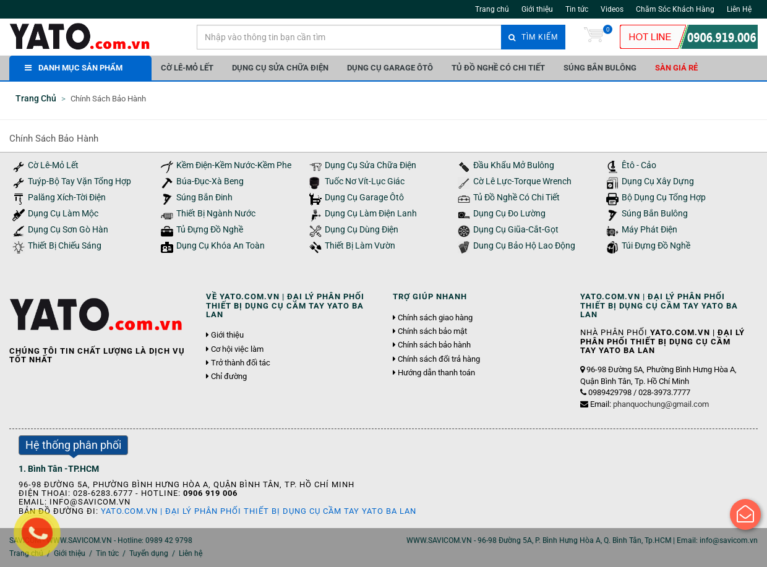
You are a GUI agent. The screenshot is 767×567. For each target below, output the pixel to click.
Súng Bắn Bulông (599, 67)
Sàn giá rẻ (676, 67)
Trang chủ (492, 9)
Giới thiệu (537, 9)
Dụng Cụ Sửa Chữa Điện (280, 67)
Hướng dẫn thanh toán (436, 373)
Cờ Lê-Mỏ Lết (187, 67)
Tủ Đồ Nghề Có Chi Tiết (498, 67)
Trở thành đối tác (240, 363)
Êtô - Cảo (639, 165)
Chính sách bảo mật (432, 331)
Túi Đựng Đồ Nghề (656, 245)
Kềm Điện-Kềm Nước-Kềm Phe (233, 165)
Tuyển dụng (148, 553)
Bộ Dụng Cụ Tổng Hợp (664, 197)
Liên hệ (190, 553)
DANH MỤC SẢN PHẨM (73, 67)
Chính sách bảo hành (434, 345)
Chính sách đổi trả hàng (439, 359)
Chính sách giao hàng (435, 317)
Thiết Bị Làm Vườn (360, 245)
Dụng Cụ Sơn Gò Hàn (68, 229)
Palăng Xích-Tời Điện (67, 197)
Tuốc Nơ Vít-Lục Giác (365, 181)
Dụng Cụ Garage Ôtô (390, 67)
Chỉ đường (229, 376)
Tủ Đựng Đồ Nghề (209, 229)
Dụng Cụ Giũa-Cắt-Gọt (516, 229)
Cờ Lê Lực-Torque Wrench (522, 181)
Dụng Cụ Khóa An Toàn (220, 245)
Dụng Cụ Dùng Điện (361, 229)
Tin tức (576, 9)
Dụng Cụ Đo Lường (509, 213)
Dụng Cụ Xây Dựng (658, 181)
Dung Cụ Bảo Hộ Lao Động (524, 245)
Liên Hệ (739, 9)
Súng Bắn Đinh (204, 197)
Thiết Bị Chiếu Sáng (64, 245)
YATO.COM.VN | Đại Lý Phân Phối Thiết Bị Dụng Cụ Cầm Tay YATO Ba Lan (258, 511)
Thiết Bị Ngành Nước (215, 213)
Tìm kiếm (533, 37)
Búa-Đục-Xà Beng (210, 181)
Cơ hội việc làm (237, 349)
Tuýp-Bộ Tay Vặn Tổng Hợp (79, 181)
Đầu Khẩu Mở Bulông (513, 165)
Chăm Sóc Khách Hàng (675, 9)
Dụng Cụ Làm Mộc (63, 213)
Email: (649, 404)
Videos (612, 9)
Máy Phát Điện (649, 229)
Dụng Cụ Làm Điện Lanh (371, 213)
